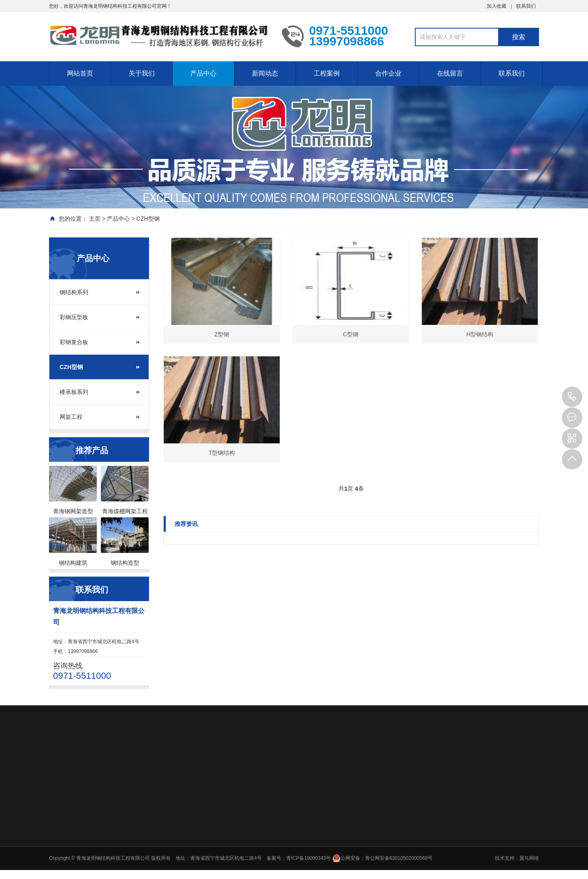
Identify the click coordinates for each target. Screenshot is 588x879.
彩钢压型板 (74, 317)
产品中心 (203, 73)
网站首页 (80, 73)
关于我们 (142, 73)
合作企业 (388, 73)
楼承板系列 (74, 392)
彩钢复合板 (74, 342)
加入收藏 (496, 6)
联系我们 (526, 6)
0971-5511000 (572, 397)
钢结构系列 (74, 292)
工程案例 (327, 73)
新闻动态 (265, 73)
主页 (94, 218)
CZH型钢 (148, 218)
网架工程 (71, 417)
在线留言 (450, 73)
